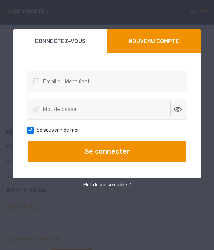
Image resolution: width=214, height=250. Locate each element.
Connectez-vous (60, 41)
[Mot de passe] (107, 109)
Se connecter (107, 151)
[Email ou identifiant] (107, 81)
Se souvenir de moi (55, 130)
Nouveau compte (154, 41)
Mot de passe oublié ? (107, 185)
